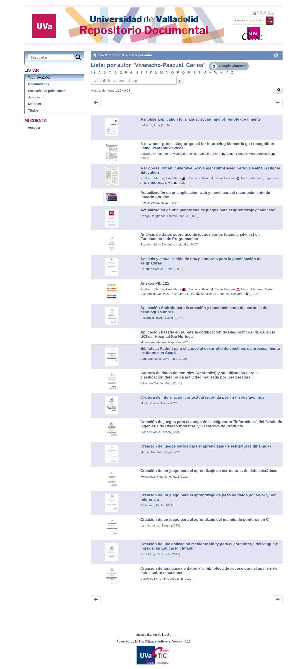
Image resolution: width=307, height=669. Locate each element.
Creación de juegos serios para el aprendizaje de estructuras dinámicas (205, 446)
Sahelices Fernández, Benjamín (222, 293)
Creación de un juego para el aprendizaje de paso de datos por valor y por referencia (208, 497)
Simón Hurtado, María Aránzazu (248, 153)
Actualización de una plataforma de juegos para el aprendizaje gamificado (208, 210)
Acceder (34, 127)
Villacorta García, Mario (156, 383)
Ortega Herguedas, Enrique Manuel (164, 216)
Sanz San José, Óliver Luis (158, 358)
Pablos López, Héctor (155, 202)
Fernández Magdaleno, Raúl (159, 476)
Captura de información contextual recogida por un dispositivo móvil (203, 397)
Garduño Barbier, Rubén (156, 269)
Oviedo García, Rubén (155, 432)
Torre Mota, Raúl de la (155, 554)
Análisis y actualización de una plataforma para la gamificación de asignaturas (200, 261)
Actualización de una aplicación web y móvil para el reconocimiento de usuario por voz (205, 194)
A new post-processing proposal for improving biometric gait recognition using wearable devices (207, 146)
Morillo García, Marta (154, 403)
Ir (180, 80)
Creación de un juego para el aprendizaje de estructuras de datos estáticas (208, 471)
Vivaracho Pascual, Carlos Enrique (196, 153)
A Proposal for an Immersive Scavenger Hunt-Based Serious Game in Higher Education (210, 170)
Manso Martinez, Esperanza (260, 178)
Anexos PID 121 (154, 283)
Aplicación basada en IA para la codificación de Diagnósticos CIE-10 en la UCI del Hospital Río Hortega (207, 334)
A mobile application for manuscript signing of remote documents (200, 119)
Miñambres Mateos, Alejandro (160, 342)
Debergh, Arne (150, 125)
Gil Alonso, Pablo (152, 505)
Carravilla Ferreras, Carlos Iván (161, 578)
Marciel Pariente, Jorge (156, 452)
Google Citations (228, 66)
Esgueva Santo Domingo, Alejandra (164, 244)
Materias (34, 104)
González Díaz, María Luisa (175, 293)
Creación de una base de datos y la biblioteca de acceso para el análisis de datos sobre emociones (209, 570)
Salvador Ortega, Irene (155, 153)
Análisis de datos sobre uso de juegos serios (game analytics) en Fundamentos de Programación (200, 236)
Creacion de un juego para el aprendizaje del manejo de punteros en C (204, 519)
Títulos (33, 110)
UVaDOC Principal (111, 55)
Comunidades (38, 84)
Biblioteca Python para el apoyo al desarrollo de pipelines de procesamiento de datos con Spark (210, 350)
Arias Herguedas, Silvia (156, 182)
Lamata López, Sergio (155, 525)
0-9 (93, 72)
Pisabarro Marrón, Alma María (160, 178)
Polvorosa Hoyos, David (156, 317)
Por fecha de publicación (47, 91)
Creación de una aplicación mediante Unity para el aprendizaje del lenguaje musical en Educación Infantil (209, 546)
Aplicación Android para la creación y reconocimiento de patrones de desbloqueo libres (203, 310)
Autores (34, 97)
